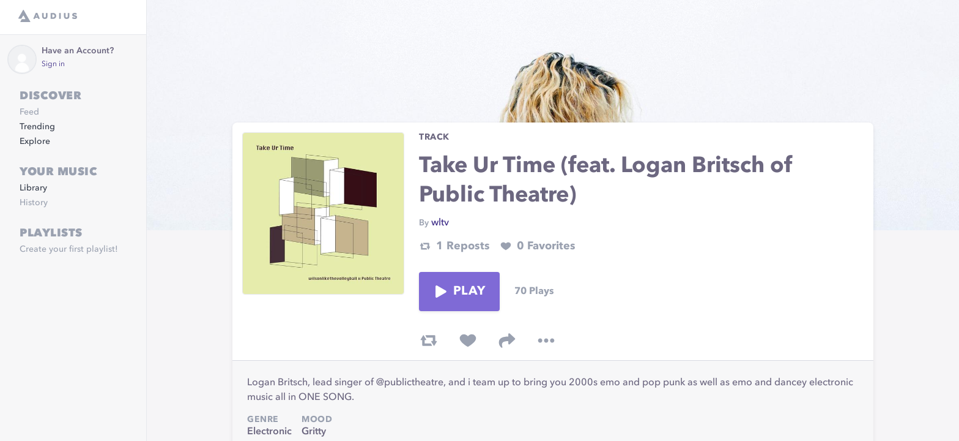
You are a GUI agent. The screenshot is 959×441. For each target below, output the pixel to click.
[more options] (546, 340)
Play (459, 291)
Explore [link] (35, 141)
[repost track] (429, 340)
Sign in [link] (53, 64)
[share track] (507, 340)
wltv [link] (440, 223)
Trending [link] (37, 127)
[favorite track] (468, 340)
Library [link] (33, 188)
